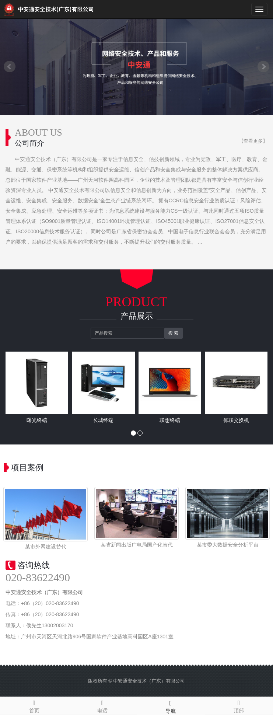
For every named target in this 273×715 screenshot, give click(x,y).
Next (263, 67)
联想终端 (170, 420)
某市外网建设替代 (45, 547)
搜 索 (173, 333)
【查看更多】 (253, 141)
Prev (9, 67)
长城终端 (103, 420)
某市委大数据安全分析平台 (228, 545)
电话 (102, 705)
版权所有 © (100, 681)
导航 (171, 706)
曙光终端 (37, 420)
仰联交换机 (236, 420)
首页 (34, 705)
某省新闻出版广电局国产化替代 (137, 545)
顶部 (239, 705)
